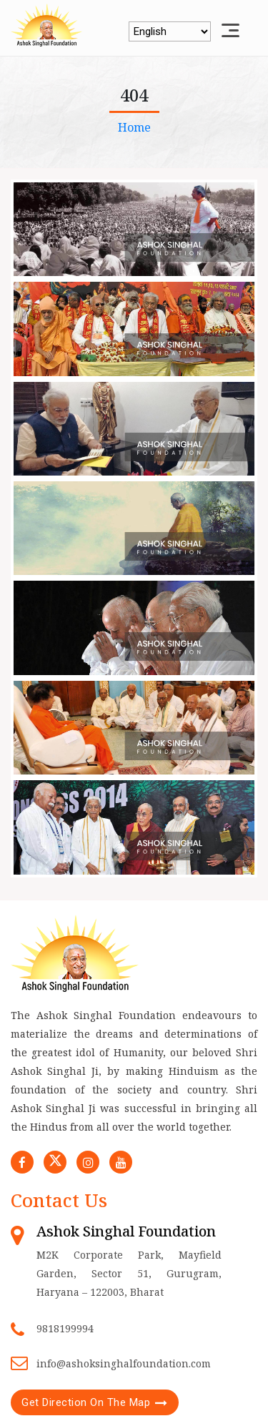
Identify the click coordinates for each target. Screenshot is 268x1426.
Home (134, 127)
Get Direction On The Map (85, 1402)
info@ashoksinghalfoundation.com (123, 1363)
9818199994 (65, 1328)
